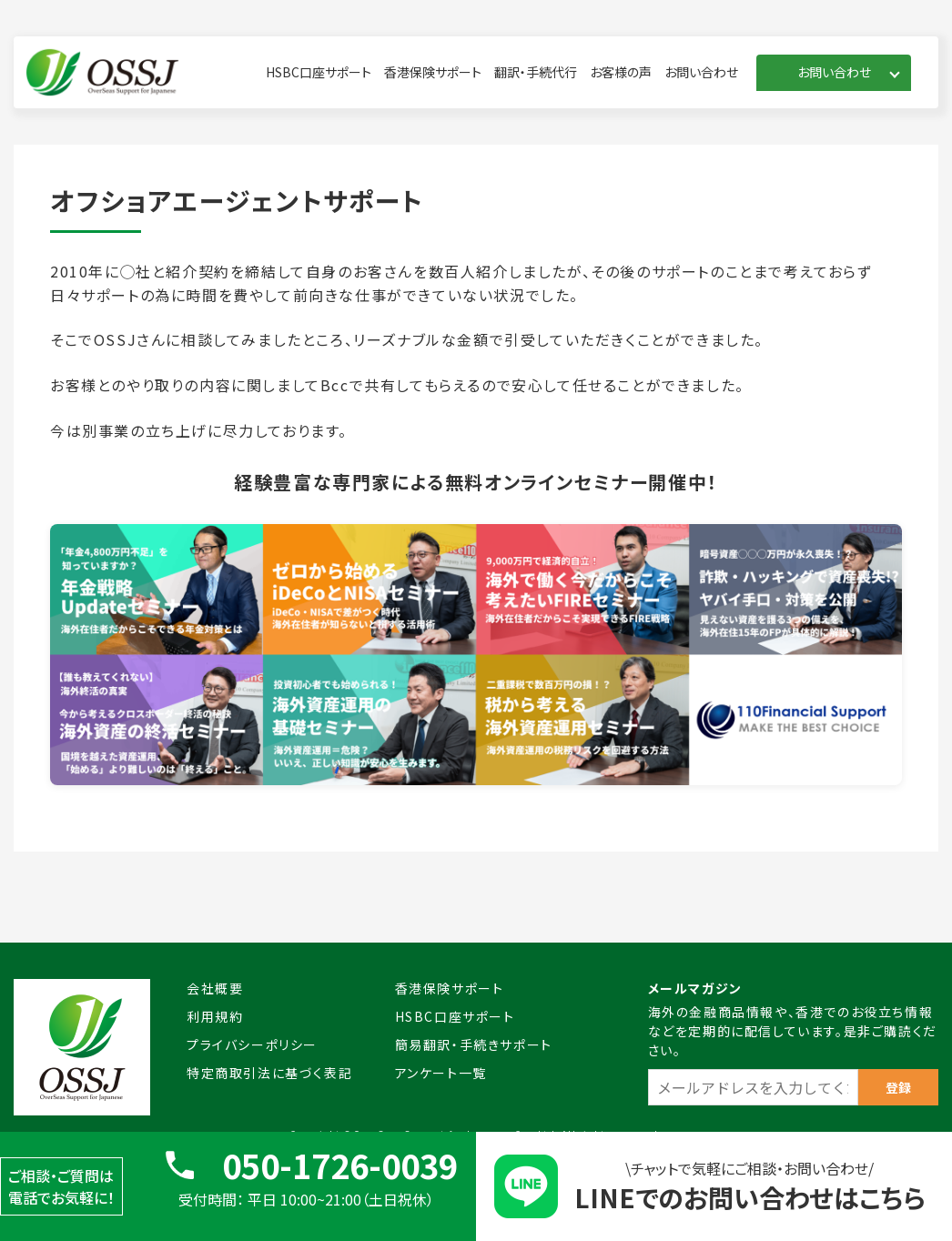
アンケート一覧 (441, 1073)
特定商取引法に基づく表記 (269, 1073)
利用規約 (215, 1016)
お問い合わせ (701, 72)
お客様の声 (621, 72)
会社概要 (215, 988)
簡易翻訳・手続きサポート (473, 1044)
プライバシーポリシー (252, 1044)
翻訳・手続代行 (535, 72)
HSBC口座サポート (318, 72)
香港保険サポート (432, 72)
